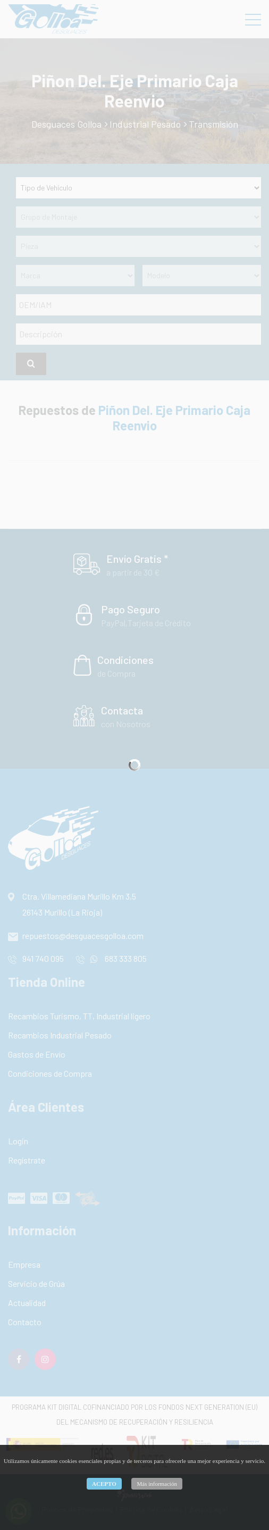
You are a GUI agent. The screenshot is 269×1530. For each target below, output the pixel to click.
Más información (156, 1484)
